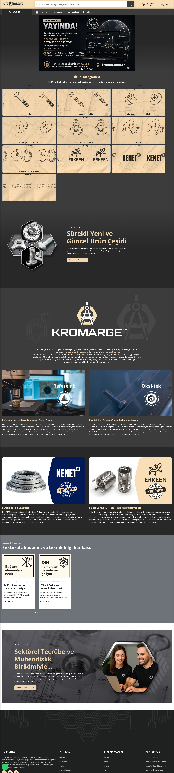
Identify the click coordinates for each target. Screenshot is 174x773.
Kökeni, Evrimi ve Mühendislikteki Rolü (53, 546)
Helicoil (105, 746)
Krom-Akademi (72, 12)
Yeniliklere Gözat (78, 220)
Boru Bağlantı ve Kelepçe (112, 742)
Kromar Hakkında (25, 648)
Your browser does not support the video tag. (123, 538)
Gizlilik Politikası (152, 717)
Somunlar (106, 726)
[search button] (130, 5)
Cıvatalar (106, 717)
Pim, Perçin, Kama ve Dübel (113, 738)
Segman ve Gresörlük (111, 734)
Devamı (8, 561)
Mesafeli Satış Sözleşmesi (156, 726)
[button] (82, 70)
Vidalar (105, 721)
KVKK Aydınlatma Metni (155, 730)
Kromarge (44, 12)
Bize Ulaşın (87, 12)
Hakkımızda (57, 12)
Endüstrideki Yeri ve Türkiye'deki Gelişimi (16, 546)
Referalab (63, 721)
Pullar (105, 730)
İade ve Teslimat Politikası (156, 721)
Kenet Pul (106, 755)
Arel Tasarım (17, 767)
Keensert (106, 750)
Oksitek (62, 726)
